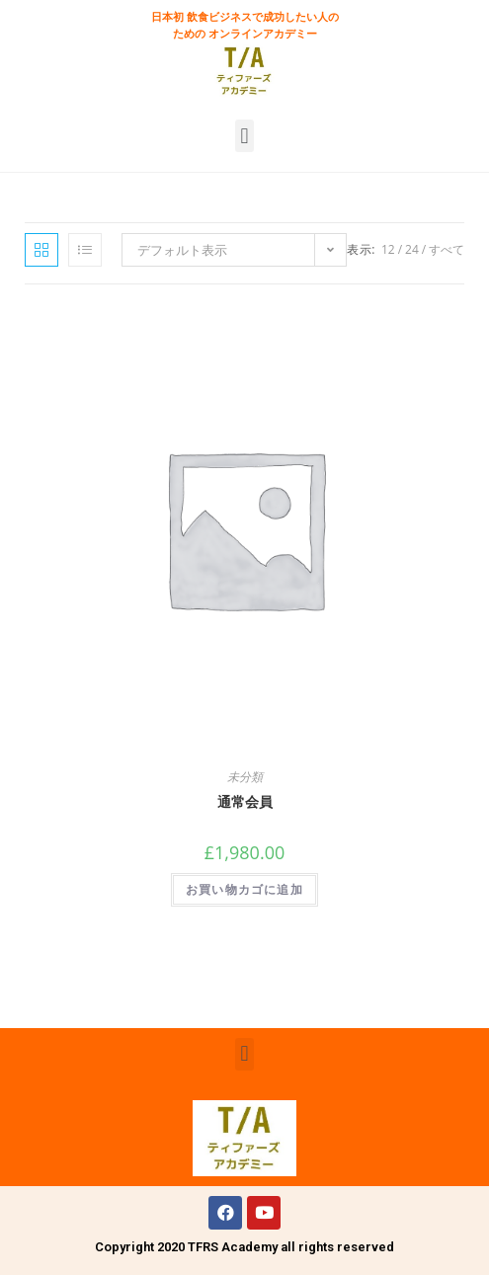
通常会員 (245, 801)
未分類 (245, 776)
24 (412, 249)
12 (388, 249)
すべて (446, 249)
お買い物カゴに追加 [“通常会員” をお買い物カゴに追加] (244, 889)
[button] (244, 136)
